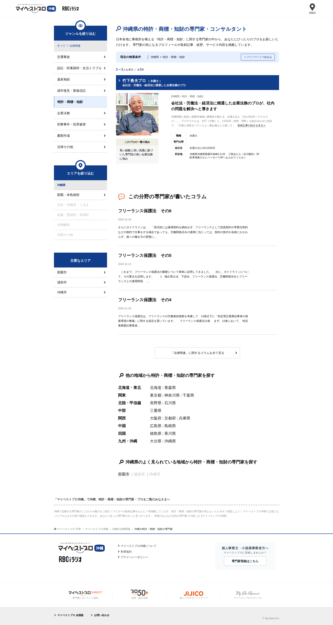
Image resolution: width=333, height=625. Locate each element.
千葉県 (188, 395)
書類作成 (63, 135)
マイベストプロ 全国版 (70, 615)
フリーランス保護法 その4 (144, 299)
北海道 (155, 388)
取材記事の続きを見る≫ (252, 125)
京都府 (170, 418)
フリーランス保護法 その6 (144, 210)
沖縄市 (62, 292)
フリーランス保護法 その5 (144, 255)
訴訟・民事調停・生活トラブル (79, 68)
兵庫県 (184, 418)
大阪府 (155, 418)
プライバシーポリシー (134, 557)
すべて (61, 45)
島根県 (170, 426)
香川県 (170, 433)
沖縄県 (170, 441)
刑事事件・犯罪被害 (71, 124)
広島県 (155, 426)
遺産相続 (63, 79)
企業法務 (63, 113)
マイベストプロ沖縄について (139, 546)
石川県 (170, 403)
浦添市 (62, 282)
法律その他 (65, 147)
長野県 (155, 403)
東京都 (155, 395)
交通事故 (63, 57)
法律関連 (74, 45)
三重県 (155, 410)
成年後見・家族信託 (71, 90)
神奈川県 (172, 395)
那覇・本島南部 (68, 195)
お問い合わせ (101, 615)
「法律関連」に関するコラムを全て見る (197, 353)
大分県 (155, 441)
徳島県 (155, 433)
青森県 (170, 388)
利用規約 (126, 551)
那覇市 (124, 474)
